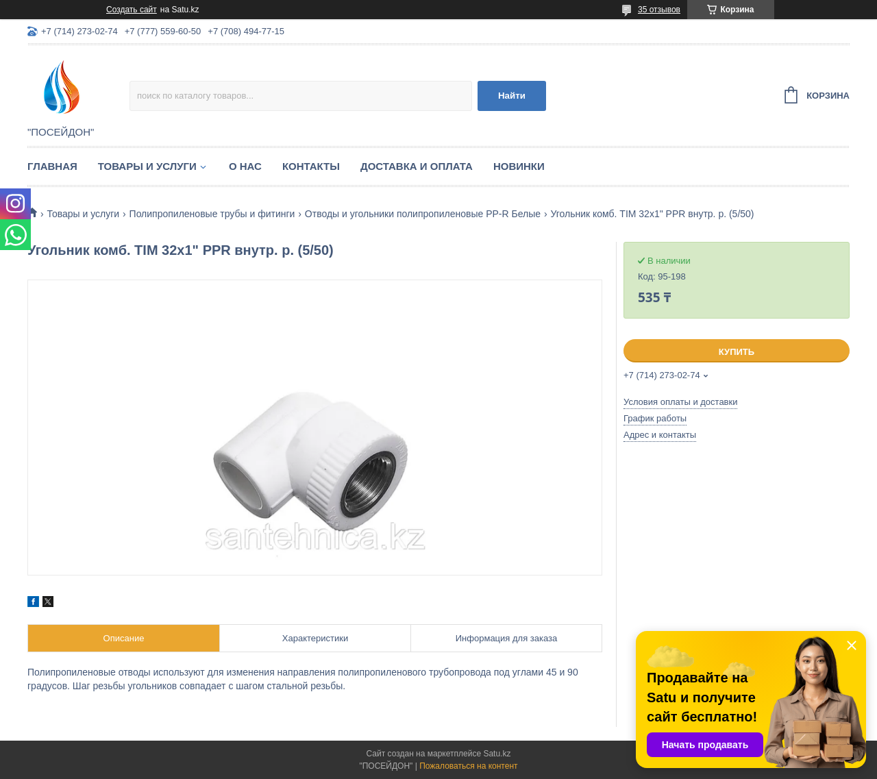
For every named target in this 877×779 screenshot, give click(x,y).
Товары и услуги (147, 166)
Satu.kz (496, 753)
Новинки (519, 166)
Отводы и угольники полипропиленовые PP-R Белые (423, 213)
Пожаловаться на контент (468, 766)
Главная (52, 166)
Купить (736, 352)
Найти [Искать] (512, 95)
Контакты (311, 166)
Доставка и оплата (416, 166)
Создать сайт (131, 9)
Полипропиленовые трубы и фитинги (212, 213)
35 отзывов (659, 9)
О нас (245, 166)
